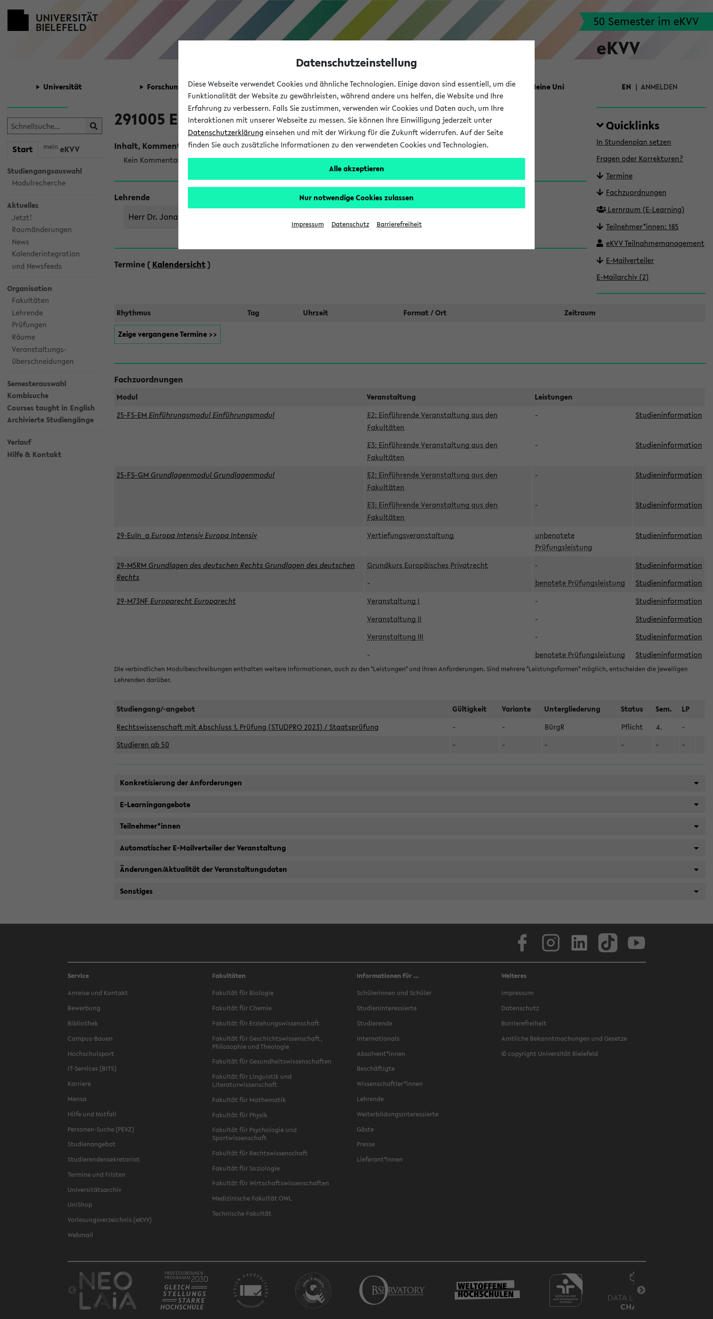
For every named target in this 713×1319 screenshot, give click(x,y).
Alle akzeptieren (356, 168)
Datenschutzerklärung (226, 132)
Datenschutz (350, 224)
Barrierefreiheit (399, 224)
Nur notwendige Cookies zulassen (356, 197)
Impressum (308, 224)
